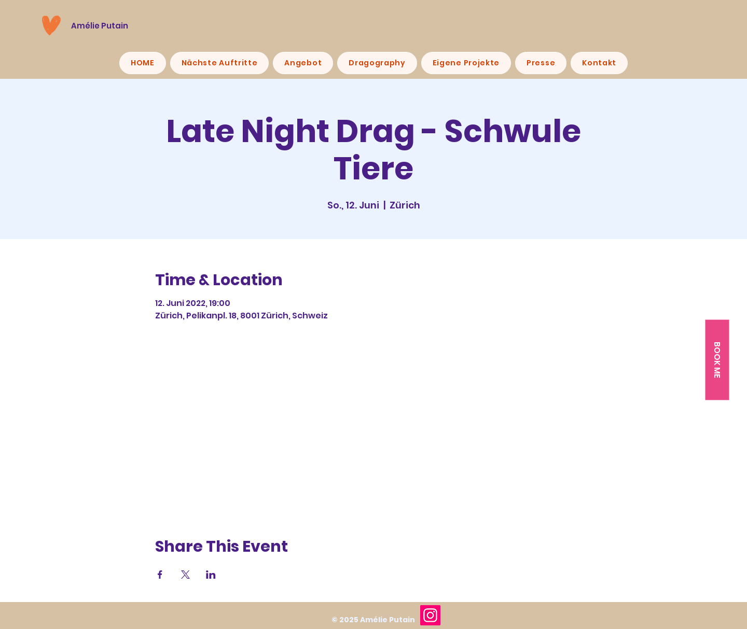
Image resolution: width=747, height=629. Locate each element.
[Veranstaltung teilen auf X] (185, 574)
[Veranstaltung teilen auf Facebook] (160, 574)
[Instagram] (430, 615)
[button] (717, 359)
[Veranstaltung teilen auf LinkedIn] (211, 574)
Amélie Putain (99, 25)
